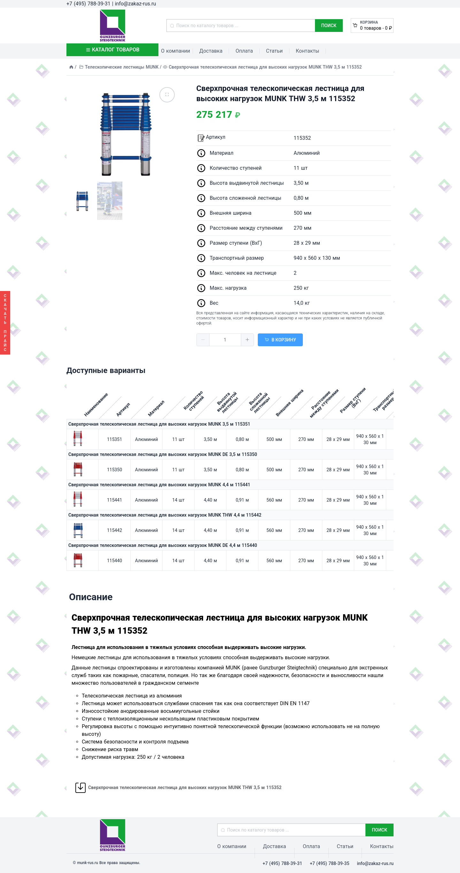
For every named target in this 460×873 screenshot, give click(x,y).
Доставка (210, 51)
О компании (175, 51)
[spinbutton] (225, 339)
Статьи (274, 51)
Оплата (244, 51)
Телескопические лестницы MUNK (121, 67)
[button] (203, 340)
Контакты (307, 51)
